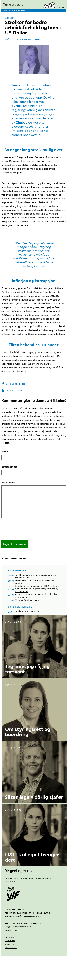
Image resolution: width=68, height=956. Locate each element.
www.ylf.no (11, 930)
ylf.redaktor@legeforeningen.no (24, 916)
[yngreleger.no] (22, 5)
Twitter (9, 943)
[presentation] (27, 530)
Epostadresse (9, 466)
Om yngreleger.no (15, 909)
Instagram (11, 947)
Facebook (10, 940)
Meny (61, 5)
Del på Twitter (11, 390)
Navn (4, 451)
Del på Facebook (13, 383)
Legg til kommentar (14, 544)
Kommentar (8, 482)
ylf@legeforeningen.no (18, 926)
